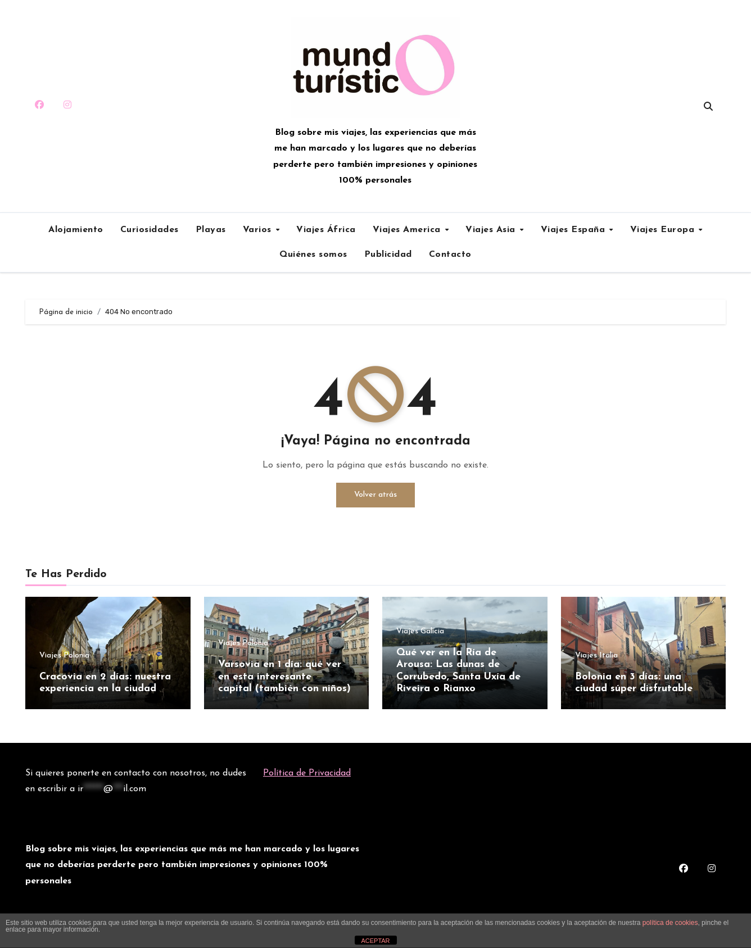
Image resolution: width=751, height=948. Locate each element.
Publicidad (388, 254)
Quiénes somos (313, 254)
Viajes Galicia (420, 632)
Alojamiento (75, 229)
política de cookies (670, 923)
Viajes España (574, 229)
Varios (259, 229)
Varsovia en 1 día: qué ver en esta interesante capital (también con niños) (284, 676)
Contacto (450, 254)
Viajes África (326, 229)
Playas (211, 229)
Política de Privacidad (307, 773)
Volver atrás (375, 495)
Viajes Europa (664, 229)
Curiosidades (149, 229)
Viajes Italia (596, 656)
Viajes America (408, 229)
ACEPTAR (375, 940)
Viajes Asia (491, 229)
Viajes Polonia (64, 656)
